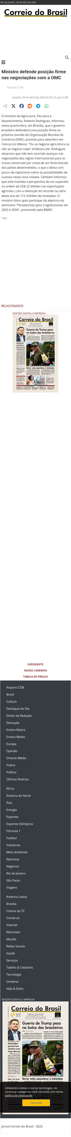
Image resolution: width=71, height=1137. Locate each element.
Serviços (12, 960)
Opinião (11, 751)
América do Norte (18, 796)
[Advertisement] (35, 38)
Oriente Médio (16, 758)
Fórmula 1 (13, 831)
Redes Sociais (15, 946)
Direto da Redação (19, 716)
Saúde (10, 953)
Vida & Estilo (14, 989)
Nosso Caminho (35, 670)
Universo (12, 982)
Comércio (13, 918)
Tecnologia (13, 974)
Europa (11, 744)
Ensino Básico (15, 730)
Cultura (11, 701)
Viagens (11, 887)
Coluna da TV (15, 911)
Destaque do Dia (17, 709)
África (10, 789)
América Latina (16, 897)
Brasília (11, 904)
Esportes (12, 817)
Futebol (11, 838)
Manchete (13, 932)
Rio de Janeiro (16, 873)
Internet (12, 925)
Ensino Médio (15, 737)
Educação (13, 723)
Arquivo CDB (15, 87)
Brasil (10, 694)
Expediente (35, 664)
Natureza (12, 859)
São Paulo (13, 880)
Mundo (11, 939)
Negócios (12, 866)
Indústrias (13, 845)
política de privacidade (18, 1095)
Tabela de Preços (35, 676)
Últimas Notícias (17, 779)
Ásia (9, 803)
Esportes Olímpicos (19, 824)
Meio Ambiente (16, 852)
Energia (11, 810)
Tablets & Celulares (19, 967)
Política (11, 772)
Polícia (10, 765)
